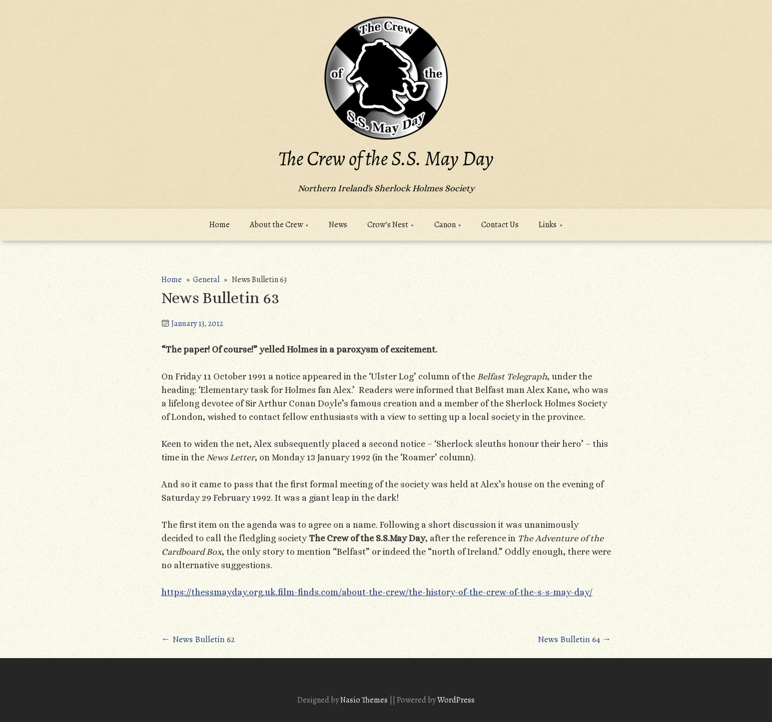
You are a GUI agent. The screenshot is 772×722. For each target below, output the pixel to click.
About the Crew (276, 224)
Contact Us (500, 224)
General (206, 279)
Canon (445, 224)
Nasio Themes (364, 700)
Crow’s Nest (387, 224)
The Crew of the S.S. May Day (386, 158)
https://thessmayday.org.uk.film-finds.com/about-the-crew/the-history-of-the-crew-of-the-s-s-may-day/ (377, 592)
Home (219, 224)
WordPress (456, 700)
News (338, 224)
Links (548, 224)
